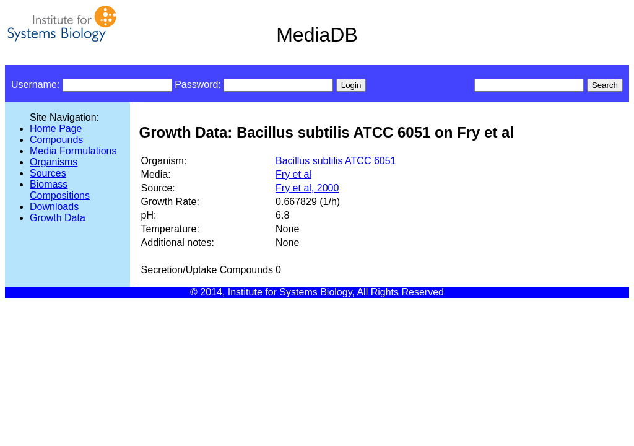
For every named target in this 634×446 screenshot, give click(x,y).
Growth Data (57, 217)
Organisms (53, 162)
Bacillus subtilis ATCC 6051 (336, 160)
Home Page (56, 128)
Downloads (54, 206)
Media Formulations (73, 151)
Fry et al (293, 174)
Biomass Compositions (60, 190)
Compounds (56, 139)
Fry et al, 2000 (307, 188)
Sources (48, 173)
